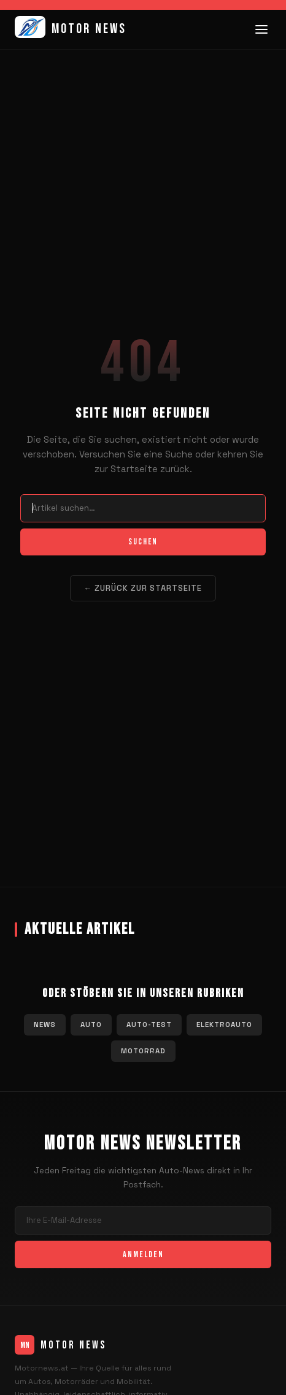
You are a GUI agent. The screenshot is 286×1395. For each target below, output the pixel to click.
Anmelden (143, 1254)
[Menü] (261, 29)
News (45, 1024)
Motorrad (143, 1051)
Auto (91, 1024)
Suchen (143, 542)
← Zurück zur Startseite (143, 588)
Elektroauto (224, 1024)
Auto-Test (149, 1024)
